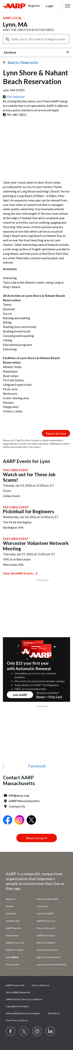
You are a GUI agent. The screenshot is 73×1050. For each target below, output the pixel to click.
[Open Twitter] (31, 820)
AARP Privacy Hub (15, 985)
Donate (9, 906)
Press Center (13, 964)
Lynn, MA (15, 24)
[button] (67, 5)
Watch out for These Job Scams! (29, 477)
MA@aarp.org (19, 795)
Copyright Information (17, 1006)
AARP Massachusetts (24, 801)
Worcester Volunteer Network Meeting (36, 545)
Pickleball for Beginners (28, 511)
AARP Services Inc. (46, 920)
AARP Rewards (13, 928)
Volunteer (11, 913)
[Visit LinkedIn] (50, 1031)
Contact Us (17, 806)
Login (50, 6)
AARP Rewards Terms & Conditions (24, 999)
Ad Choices (54, 1013)
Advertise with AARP (47, 899)
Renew (40, 696)
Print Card (55, 696)
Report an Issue (56, 433)
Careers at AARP (45, 913)
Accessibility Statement (18, 992)
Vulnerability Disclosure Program (23, 1013)
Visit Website (15, 96)
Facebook (37, 766)
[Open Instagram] (19, 820)
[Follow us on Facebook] (11, 1031)
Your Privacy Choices (17, 1020)
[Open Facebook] (7, 820)
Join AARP (20, 695)
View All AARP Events (20, 573)
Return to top (36, 838)
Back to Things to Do (23, 62)
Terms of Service (40, 985)
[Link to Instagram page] (37, 1031)
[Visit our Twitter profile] (24, 1031)
